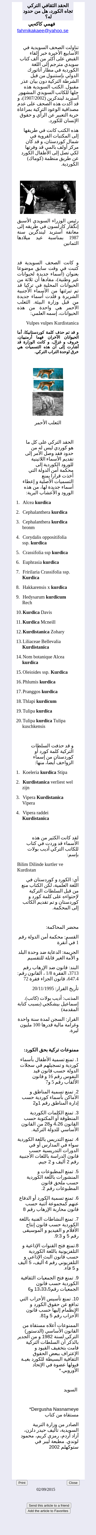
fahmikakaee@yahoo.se (42, 30)
